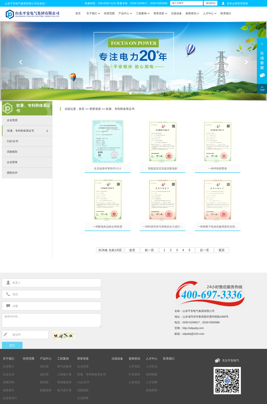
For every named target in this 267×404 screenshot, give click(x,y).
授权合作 (12, 172)
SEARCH (210, 3)
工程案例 (143, 13)
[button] (20, 61)
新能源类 (45, 390)
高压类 (44, 366)
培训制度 (151, 374)
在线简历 (151, 390)
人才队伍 (151, 366)
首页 (78, 13)
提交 (12, 345)
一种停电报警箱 (217, 168)
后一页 (204, 250)
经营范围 (109, 13)
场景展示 (8, 390)
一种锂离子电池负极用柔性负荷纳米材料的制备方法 (219, 226)
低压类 (44, 374)
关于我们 (93, 13)
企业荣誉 (12, 162)
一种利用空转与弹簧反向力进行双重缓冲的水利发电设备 (164, 226)
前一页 (149, 250)
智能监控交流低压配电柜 (162, 168)
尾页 (222, 250)
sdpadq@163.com (193, 333)
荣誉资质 (160, 13)
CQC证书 (12, 141)
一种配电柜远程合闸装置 (107, 226)
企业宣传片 (10, 398)
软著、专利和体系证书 (20, 130)
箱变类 (44, 382)
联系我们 (225, 13)
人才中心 (210, 13)
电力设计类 (64, 390)
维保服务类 (64, 382)
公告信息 (134, 382)
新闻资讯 (192, 13)
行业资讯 (134, 374)
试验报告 (12, 151)
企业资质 (12, 120)
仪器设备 (176, 13)
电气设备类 (64, 366)
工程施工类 (64, 374)
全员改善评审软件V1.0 (107, 168)
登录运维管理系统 (237, 3)
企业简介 (8, 366)
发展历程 (8, 382)
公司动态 (134, 366)
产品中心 (125, 13)
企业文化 (8, 374)
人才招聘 (151, 382)
